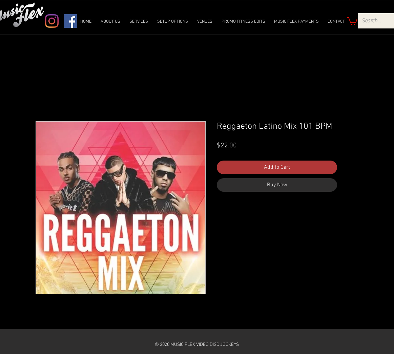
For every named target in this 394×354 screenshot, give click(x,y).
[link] (352, 20)
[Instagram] (52, 21)
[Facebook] (70, 21)
